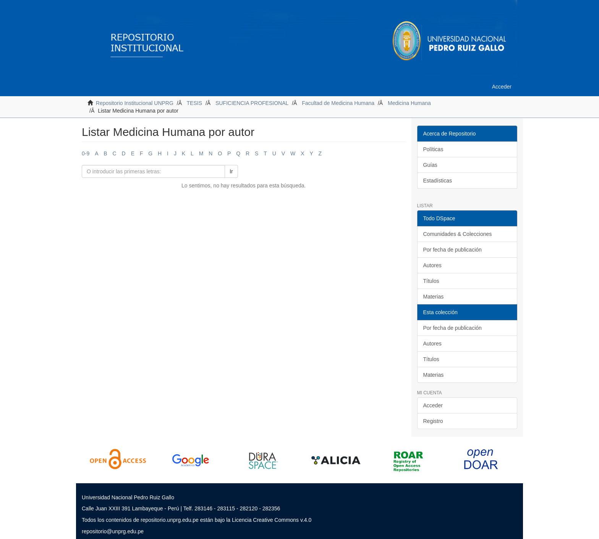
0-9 (85, 153)
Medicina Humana (409, 103)
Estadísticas (437, 181)
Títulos (431, 281)
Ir (231, 171)
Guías (430, 165)
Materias (433, 297)
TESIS (194, 103)
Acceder (433, 405)
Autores (432, 265)
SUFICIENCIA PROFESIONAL (251, 103)
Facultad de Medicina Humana (338, 103)
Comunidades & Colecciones (457, 234)
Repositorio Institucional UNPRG (134, 103)
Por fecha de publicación (452, 250)
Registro (433, 421)
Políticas (433, 149)
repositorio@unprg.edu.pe (113, 531)
